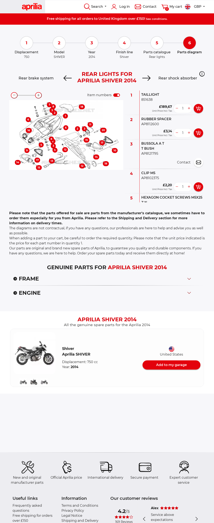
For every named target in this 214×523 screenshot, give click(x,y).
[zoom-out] (14, 95)
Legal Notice (71, 516)
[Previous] (67, 78)
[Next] (146, 78)
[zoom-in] (38, 95)
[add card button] (198, 108)
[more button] (189, 108)
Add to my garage (171, 365)
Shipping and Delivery (79, 521)
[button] (202, 73)
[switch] (116, 95)
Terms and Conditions (79, 506)
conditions (159, 18)
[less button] (177, 108)
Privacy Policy (72, 511)
